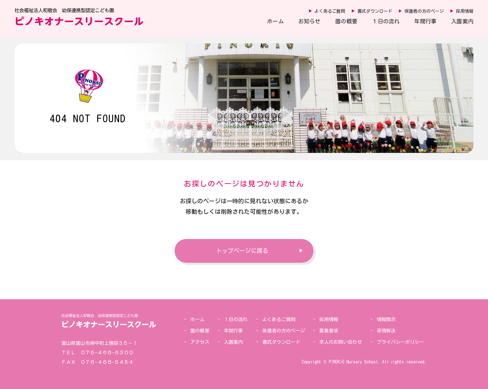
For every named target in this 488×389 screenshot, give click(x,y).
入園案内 (462, 21)
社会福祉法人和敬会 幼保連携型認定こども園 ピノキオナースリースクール (79, 17)
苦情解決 (386, 330)
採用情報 (464, 11)
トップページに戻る (242, 251)
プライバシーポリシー (400, 342)
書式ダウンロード (374, 11)
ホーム (275, 21)
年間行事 (425, 21)
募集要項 (328, 330)
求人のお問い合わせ (340, 342)
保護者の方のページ (424, 11)
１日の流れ (386, 21)
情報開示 (386, 319)
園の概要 (346, 21)
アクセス (199, 342)
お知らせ (309, 21)
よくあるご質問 (329, 11)
